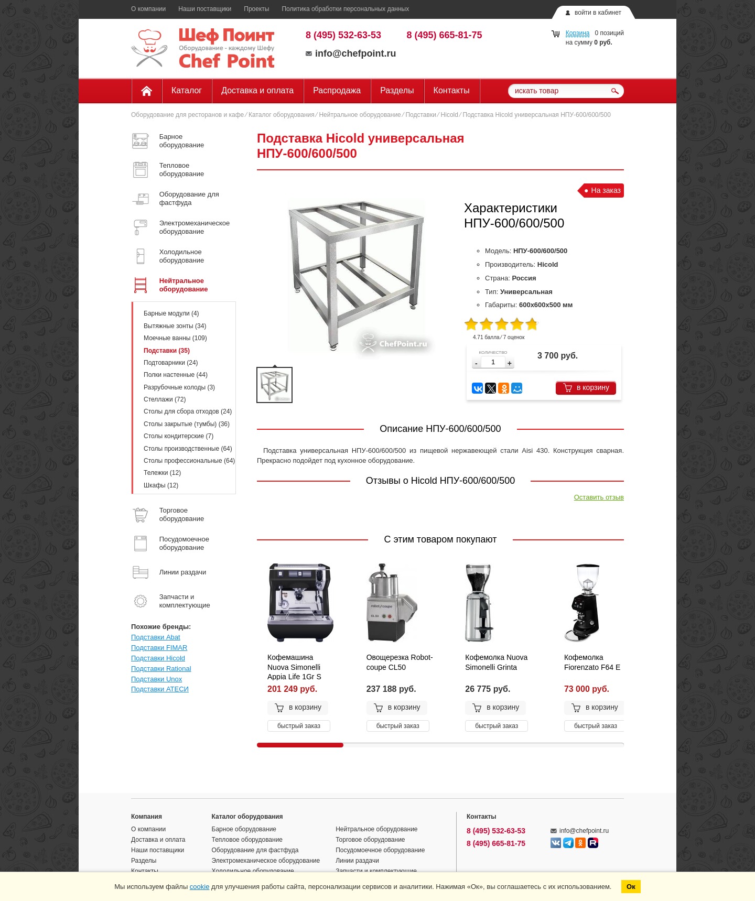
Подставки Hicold (158, 658)
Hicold (449, 114)
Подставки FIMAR (159, 648)
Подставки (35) (167, 350)
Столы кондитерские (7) (178, 436)
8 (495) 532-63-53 (343, 35)
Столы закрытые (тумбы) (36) (187, 424)
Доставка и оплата (257, 90)
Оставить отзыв (599, 497)
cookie (200, 887)
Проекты (256, 9)
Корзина (578, 33)
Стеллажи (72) (165, 399)
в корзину (586, 387)
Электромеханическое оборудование (266, 860)
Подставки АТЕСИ (160, 689)
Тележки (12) (162, 472)
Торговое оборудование (370, 839)
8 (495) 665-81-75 (444, 35)
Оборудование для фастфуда (255, 850)
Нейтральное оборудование (360, 114)
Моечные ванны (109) (175, 338)
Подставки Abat (155, 637)
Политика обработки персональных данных (345, 9)
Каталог (186, 90)
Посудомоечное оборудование (380, 850)
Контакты (452, 90)
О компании (148, 9)
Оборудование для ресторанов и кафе (187, 114)
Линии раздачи (357, 860)
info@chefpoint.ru (351, 53)
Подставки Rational (161, 668)
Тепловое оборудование (247, 839)
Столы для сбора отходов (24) (188, 411)
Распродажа (337, 90)
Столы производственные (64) (188, 448)
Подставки (420, 114)
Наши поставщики (204, 9)
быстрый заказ (298, 726)
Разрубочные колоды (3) (179, 387)
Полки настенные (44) (176, 374)
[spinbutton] (493, 362)
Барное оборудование (244, 829)
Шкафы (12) (161, 485)
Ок (631, 887)
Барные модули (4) (171, 313)
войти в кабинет (598, 12)
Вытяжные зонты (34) (175, 326)
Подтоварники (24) (171, 362)
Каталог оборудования (282, 114)
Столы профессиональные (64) (189, 460)
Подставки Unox (156, 679)
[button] (510, 363)
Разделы (397, 90)
